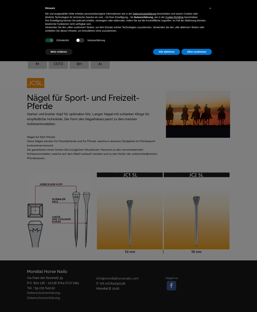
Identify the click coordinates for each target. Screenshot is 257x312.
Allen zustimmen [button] (196, 51)
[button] (210, 8)
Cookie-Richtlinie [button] (174, 17)
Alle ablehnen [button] (166, 51)
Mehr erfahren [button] (59, 51)
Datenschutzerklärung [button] (144, 13)
